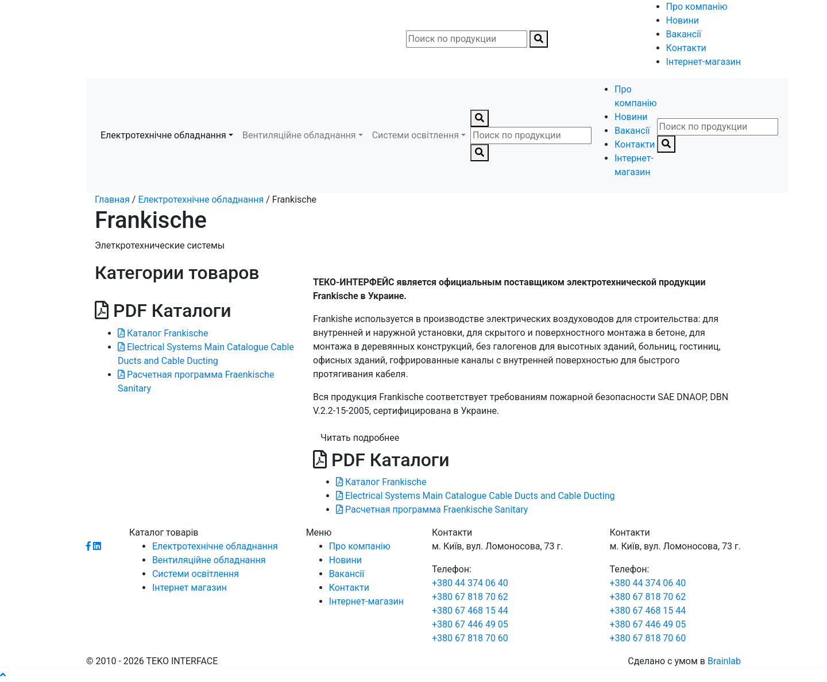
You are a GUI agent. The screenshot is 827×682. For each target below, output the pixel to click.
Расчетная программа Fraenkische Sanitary (432, 509)
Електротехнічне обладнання (163, 135)
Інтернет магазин (189, 587)
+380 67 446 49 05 (470, 624)
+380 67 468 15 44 (470, 610)
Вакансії (683, 34)
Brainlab (724, 661)
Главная (112, 199)
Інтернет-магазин (703, 61)
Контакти (686, 47)
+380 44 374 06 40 (470, 583)
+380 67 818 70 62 (470, 596)
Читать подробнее (359, 437)
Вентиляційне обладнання (299, 135)
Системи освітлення (415, 135)
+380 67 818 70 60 (470, 638)
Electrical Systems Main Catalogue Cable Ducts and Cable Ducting (475, 495)
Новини (682, 20)
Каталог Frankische (163, 333)
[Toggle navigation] (94, 39)
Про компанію (697, 6)
